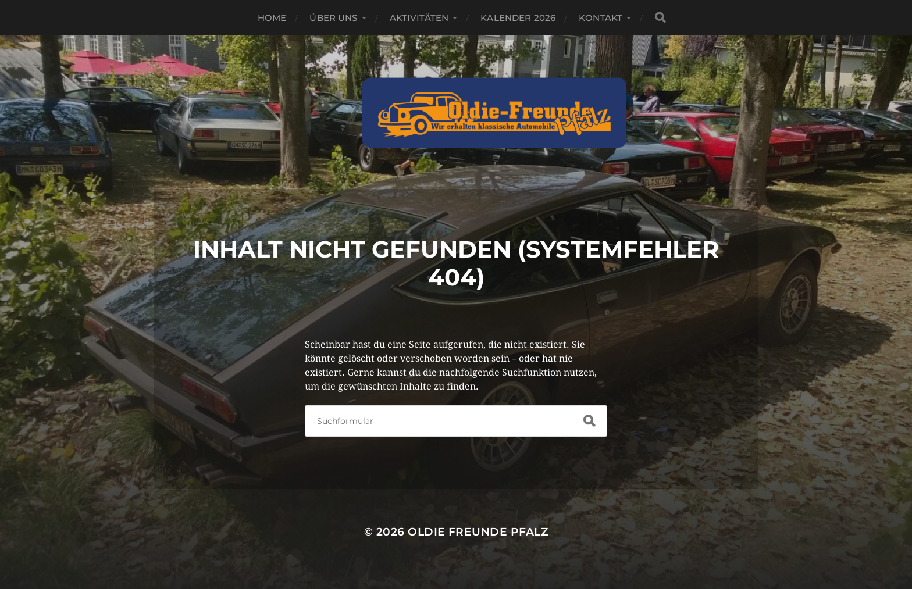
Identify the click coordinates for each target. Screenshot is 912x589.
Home (272, 17)
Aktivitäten (419, 17)
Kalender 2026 (517, 17)
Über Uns (333, 17)
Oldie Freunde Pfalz (478, 531)
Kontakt (600, 17)
